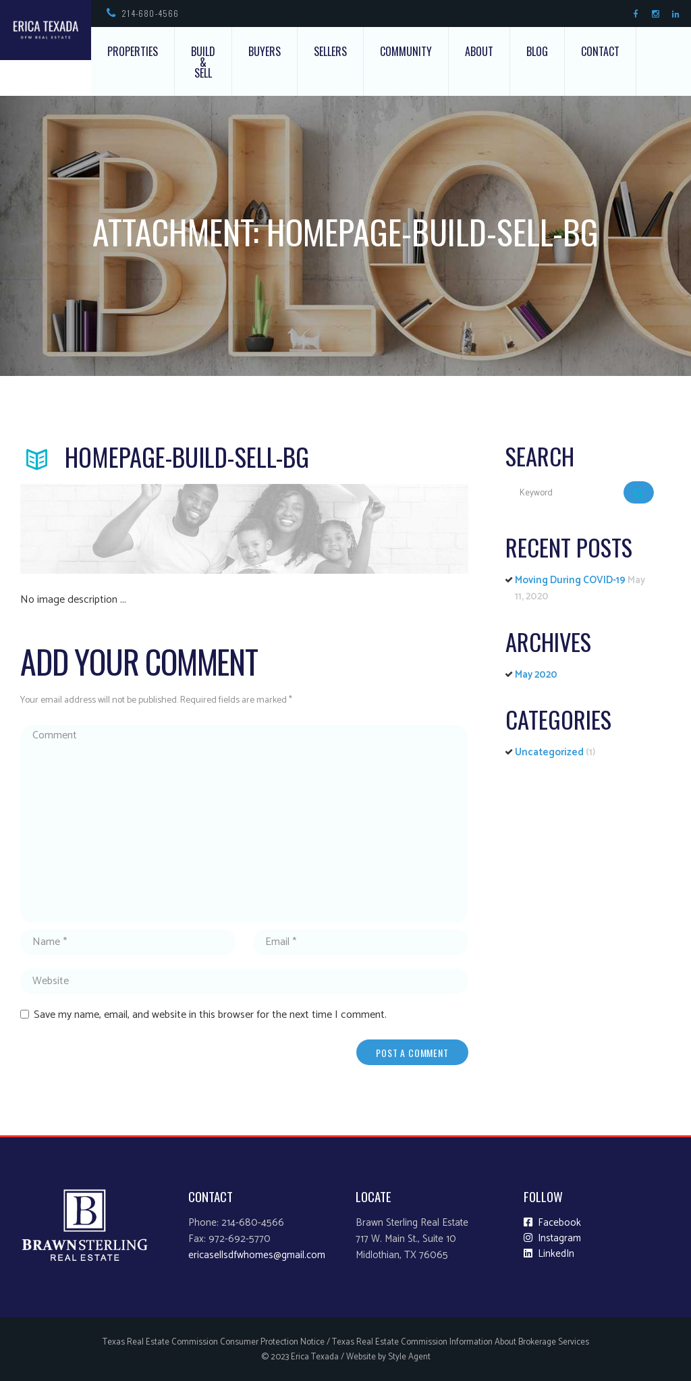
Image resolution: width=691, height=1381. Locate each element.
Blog (537, 51)
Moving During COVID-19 (570, 580)
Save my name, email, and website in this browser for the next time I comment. (210, 1015)
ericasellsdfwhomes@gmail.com (256, 1255)
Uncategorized (549, 752)
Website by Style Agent (388, 1357)
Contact (600, 51)
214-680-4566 (150, 13)
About (479, 51)
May (536, 674)
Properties (132, 51)
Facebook (552, 1223)
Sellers (330, 51)
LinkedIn (549, 1254)
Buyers (264, 51)
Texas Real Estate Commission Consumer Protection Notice (214, 1342)
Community (406, 51)
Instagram (552, 1238)
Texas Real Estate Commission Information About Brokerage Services (460, 1342)
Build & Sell (203, 62)
